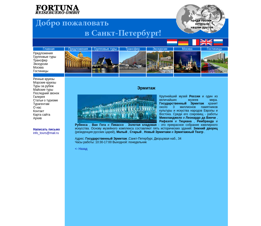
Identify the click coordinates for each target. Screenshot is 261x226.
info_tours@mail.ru (46, 133)
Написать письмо (46, 129)
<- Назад (81, 149)
